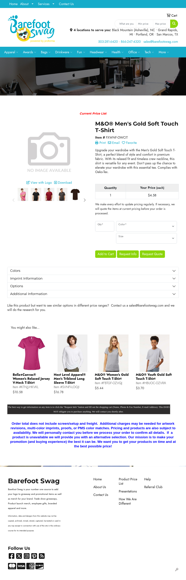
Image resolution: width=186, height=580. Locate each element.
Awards (29, 52)
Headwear (98, 52)
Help (147, 479)
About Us (99, 487)
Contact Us (66, 4)
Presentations (128, 491)
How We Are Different (128, 501)
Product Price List (128, 481)
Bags (45, 52)
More (164, 52)
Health (118, 52)
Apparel (11, 52)
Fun (81, 52)
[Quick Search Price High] (161, 24)
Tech (149, 52)
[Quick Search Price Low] (144, 24)
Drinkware (63, 52)
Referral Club (153, 487)
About (24, 4)
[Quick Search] (125, 24)
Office (134, 52)
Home (13, 4)
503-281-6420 (108, 41)
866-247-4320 (131, 41)
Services (44, 4)
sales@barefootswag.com (160, 41)
